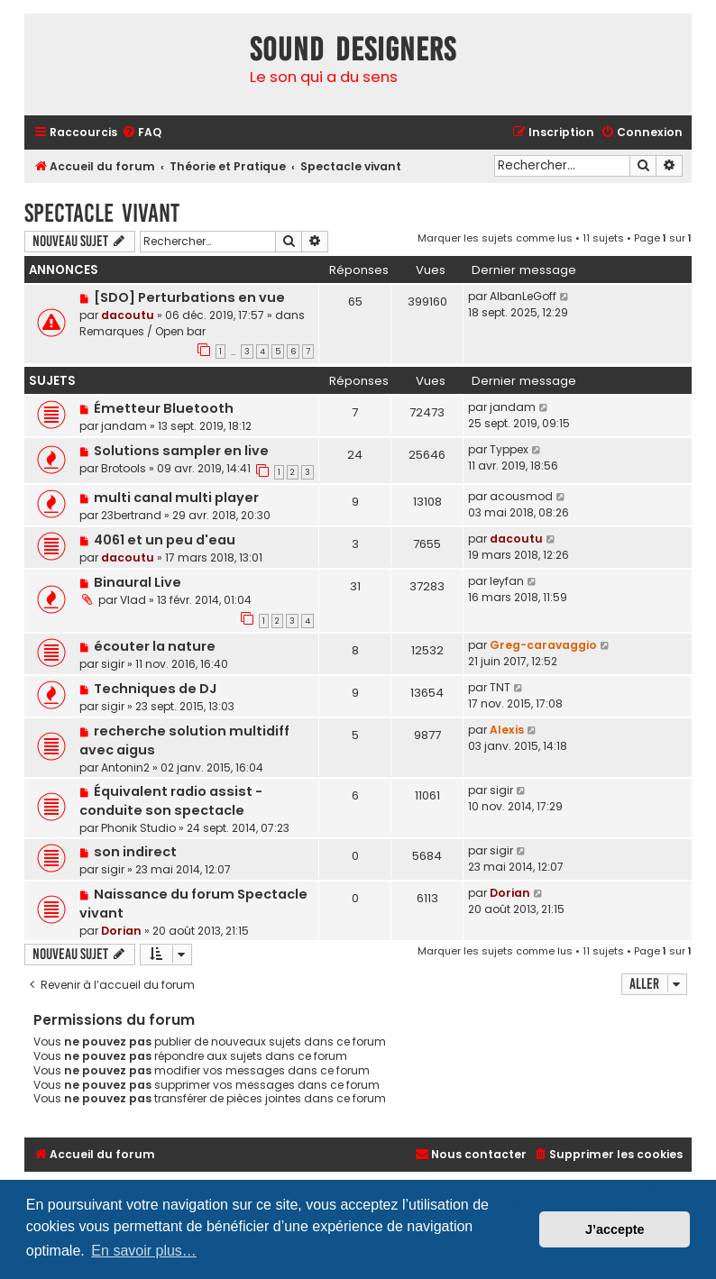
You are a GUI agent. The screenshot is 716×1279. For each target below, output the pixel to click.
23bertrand (131, 515)
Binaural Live (137, 582)
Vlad (133, 600)
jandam (124, 426)
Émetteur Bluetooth (164, 408)
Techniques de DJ (155, 689)
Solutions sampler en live (181, 451)
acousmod (521, 496)
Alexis (507, 729)
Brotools (123, 468)
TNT (500, 687)
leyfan (507, 581)
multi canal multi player (176, 498)
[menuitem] (141, 133)
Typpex (509, 449)
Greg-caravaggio (543, 645)
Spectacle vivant (101, 213)
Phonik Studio (138, 828)
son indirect (135, 852)
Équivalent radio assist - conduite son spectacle (170, 800)
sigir (112, 663)
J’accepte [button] (615, 1229)
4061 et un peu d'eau (164, 540)
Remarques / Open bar (142, 331)
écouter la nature (155, 646)
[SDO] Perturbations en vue (189, 297)
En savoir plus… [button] (144, 1250)
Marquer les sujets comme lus (495, 238)
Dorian (121, 930)
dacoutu (127, 315)
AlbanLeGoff (523, 296)
